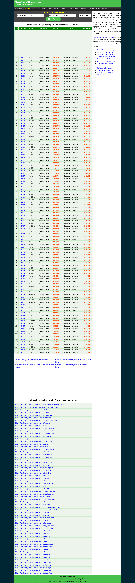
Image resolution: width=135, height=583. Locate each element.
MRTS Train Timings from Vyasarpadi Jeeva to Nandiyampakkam (35, 491)
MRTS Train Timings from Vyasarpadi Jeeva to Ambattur (32, 410)
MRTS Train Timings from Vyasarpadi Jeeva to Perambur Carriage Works (37, 507)
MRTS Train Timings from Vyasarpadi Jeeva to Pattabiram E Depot (35, 499)
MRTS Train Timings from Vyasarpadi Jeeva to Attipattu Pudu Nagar (36, 420)
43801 (23, 60)
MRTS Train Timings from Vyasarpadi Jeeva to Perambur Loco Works (36, 510)
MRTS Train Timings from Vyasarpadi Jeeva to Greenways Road (34, 449)
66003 (23, 313)
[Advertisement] (53, 43)
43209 (23, 110)
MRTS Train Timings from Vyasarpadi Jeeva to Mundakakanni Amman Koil (38, 489)
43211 (23, 115)
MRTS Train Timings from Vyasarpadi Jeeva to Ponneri (32, 515)
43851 (23, 239)
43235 (23, 242)
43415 (23, 202)
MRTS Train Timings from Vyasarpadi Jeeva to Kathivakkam (33, 462)
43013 (23, 157)
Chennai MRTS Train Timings (24, 4)
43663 (23, 347)
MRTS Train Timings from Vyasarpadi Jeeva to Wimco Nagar (33, 573)
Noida (98, 8)
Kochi (76, 8)
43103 (23, 73)
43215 (23, 134)
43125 (23, 318)
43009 (23, 139)
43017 (23, 189)
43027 (23, 349)
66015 (23, 102)
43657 (23, 302)
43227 (23, 207)
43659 (23, 321)
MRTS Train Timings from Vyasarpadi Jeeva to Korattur (32, 465)
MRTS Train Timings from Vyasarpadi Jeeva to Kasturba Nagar (34, 460)
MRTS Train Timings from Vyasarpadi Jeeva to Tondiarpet (33, 557)
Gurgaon (91, 8)
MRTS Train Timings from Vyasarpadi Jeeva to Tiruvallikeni (33, 546)
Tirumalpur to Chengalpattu (105, 70)
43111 (23, 186)
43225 (23, 199)
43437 (23, 334)
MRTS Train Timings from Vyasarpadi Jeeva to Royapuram (33, 523)
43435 (23, 315)
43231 (23, 218)
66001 (23, 307)
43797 (23, 255)
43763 (23, 147)
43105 (23, 86)
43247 (23, 299)
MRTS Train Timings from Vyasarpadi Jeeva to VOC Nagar (33, 568)
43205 (23, 81)
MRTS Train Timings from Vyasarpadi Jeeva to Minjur (31, 481)
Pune (50, 8)
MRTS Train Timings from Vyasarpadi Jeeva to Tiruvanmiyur (33, 552)
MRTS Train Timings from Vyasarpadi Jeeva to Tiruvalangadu (34, 544)
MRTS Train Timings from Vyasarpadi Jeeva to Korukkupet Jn (34, 468)
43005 (23, 126)
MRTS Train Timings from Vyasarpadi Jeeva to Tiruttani (32, 541)
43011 (23, 152)
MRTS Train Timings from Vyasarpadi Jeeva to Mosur (31, 486)
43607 (23, 289)
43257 (23, 352)
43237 (23, 247)
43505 (23, 149)
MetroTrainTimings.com (28, 2)
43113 (23, 194)
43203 (23, 76)
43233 (23, 228)
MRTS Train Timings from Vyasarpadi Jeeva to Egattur (32, 444)
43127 (23, 336)
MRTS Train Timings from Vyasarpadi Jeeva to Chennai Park (33, 439)
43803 (23, 71)
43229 (23, 215)
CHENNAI (27, 8)
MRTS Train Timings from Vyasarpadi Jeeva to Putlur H (32, 520)
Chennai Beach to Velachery (105, 50)
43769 (23, 260)
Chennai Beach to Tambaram (105, 52)
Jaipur (70, 8)
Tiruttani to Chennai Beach (105, 63)
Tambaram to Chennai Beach (105, 66)
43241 (23, 263)
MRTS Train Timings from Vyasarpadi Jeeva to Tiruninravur (33, 539)
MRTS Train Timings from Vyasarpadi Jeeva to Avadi (31, 425)
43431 (23, 292)
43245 (23, 278)
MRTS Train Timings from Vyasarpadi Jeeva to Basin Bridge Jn (34, 428)
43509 (23, 210)
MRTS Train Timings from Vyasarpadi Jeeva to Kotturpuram (33, 470)
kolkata (56, 8)
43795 (23, 205)
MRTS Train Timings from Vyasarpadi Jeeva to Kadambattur (33, 457)
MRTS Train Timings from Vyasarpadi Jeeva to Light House (33, 473)
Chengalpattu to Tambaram (105, 59)
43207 (23, 94)
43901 (23, 160)
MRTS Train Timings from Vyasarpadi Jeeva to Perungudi (32, 512)
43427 (23, 276)
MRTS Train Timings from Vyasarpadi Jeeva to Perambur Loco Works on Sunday (39, 404)
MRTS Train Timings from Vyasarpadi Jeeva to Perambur (32, 504)
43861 (23, 97)
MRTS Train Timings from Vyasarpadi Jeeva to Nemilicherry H (34, 494)
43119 (23, 271)
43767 (23, 226)
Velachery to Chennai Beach (105, 72)
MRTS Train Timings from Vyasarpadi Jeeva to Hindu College (34, 452)
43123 (23, 305)
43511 (23, 223)
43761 (23, 89)
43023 (23, 331)
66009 (23, 339)
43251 (23, 310)
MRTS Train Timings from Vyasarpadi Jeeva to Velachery (32, 560)
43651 (23, 105)
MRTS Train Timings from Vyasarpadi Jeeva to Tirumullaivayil (34, 536)
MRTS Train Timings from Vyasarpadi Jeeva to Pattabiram (33, 496)
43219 (23, 144)
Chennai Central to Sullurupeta (106, 57)
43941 (23, 184)
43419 (23, 244)
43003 (23, 113)
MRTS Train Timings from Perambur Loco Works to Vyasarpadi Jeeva (36, 407)
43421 (23, 249)
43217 (23, 142)
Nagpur (104, 8)
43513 (23, 257)
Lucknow (83, 8)
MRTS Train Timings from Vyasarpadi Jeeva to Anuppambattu (34, 415)
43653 (23, 118)
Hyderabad (18, 8)
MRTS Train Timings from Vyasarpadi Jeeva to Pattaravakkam (34, 502)
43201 (23, 63)
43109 (23, 171)
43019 (23, 234)
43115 (23, 221)
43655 (23, 168)
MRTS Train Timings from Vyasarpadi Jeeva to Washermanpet (34, 570)
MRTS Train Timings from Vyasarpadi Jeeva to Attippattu (32, 423)
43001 (23, 57)
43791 (23, 136)
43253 (23, 323)
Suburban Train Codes (103, 75)
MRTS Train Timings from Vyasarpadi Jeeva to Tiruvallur (32, 549)
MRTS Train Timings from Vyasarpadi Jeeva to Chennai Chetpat (34, 433)
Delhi (63, 8)
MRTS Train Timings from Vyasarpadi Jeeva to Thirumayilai (33, 533)
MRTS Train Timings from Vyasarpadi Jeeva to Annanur (32, 412)
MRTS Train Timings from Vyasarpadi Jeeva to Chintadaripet (33, 441)
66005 (23, 326)
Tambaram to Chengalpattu (105, 68)
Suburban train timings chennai (103, 37)
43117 (23, 236)
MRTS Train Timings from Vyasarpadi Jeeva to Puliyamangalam (34, 518)
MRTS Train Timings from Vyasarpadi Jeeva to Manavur (32, 475)
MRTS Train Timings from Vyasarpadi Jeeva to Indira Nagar (33, 454)
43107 (23, 107)
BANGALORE (35, 8)
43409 (23, 131)
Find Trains (53, 19)
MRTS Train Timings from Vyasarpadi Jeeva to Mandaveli (33, 478)
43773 (23, 294)
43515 (23, 281)
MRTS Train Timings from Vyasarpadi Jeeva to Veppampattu (33, 562)
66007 (23, 342)
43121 (23, 284)
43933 (23, 268)
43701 (23, 78)
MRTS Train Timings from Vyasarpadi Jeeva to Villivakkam (33, 565)
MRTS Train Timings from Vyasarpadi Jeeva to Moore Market (34, 483)
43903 (23, 178)
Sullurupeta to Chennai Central (106, 61)
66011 (23, 231)
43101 (23, 68)
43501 (23, 65)
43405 (23, 92)
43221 (23, 173)
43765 (23, 197)
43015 (23, 163)
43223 (23, 181)
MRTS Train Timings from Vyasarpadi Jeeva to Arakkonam (33, 418)
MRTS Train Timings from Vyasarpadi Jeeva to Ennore (31, 446)
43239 (23, 252)
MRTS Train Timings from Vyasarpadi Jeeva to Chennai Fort (33, 436)
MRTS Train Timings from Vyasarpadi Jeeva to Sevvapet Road (34, 528)
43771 (23, 286)
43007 (23, 128)
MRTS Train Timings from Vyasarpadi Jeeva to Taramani (32, 531)
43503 (23, 99)
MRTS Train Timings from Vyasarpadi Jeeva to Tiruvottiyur (33, 554)
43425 (23, 265)
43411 (23, 165)
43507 (23, 176)
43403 (23, 84)
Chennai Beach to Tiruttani (105, 54)
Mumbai (44, 8)
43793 (23, 155)
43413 (23, 192)
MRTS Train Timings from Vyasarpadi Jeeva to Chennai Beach (34, 431)
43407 (23, 121)
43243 (23, 273)
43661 (23, 328)
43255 (23, 344)
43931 (23, 213)
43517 (23, 297)
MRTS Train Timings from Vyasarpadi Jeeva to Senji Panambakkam (35, 525)
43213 (23, 123)
